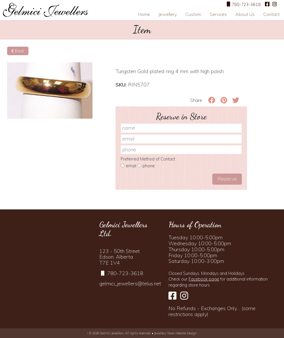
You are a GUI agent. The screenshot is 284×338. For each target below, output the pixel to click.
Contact (271, 14)
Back (17, 50)
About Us (245, 14)
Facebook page (204, 279)
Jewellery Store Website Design (175, 333)
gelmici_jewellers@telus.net (130, 283)
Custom (193, 14)
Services (218, 14)
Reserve (227, 179)
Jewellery (168, 14)
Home (144, 14)
